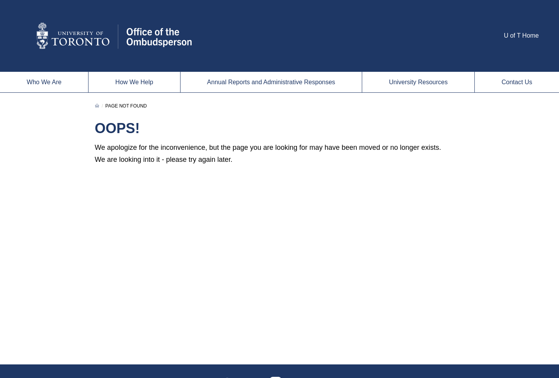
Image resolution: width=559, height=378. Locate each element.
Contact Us (517, 82)
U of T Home (521, 35)
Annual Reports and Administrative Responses (271, 82)
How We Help (134, 82)
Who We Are (44, 82)
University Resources (418, 82)
